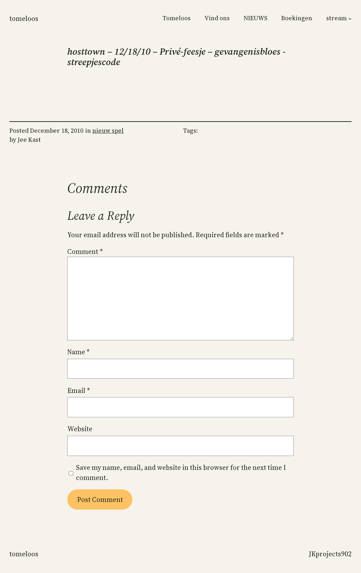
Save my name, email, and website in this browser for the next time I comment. (181, 472)
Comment (85, 251)
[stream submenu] (350, 18)
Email (78, 390)
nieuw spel (108, 130)
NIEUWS (255, 18)
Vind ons (217, 18)
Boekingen (296, 18)
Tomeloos (23, 18)
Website (79, 428)
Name (78, 351)
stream (336, 18)
